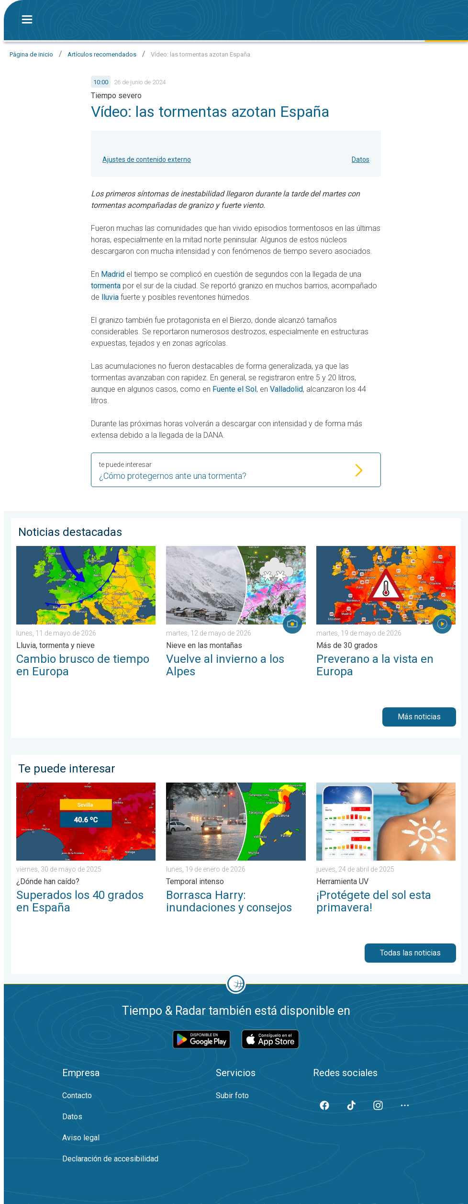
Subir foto (232, 1095)
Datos (360, 159)
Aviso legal (81, 1137)
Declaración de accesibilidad (110, 1158)
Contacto (77, 1095)
